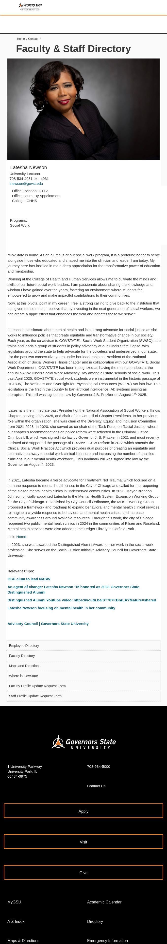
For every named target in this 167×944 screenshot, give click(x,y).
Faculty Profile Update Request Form (37, 686)
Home (21, 39)
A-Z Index (15, 921)
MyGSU (14, 902)
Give (84, 873)
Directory (95, 921)
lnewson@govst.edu (26, 183)
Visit (83, 842)
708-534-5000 (98, 766)
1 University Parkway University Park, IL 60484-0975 (24, 771)
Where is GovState (23, 676)
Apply (83, 811)
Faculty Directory (22, 656)
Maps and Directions (24, 666)
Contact (33, 39)
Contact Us (96, 786)
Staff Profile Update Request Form (35, 696)
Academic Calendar (104, 902)
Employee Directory (24, 646)
